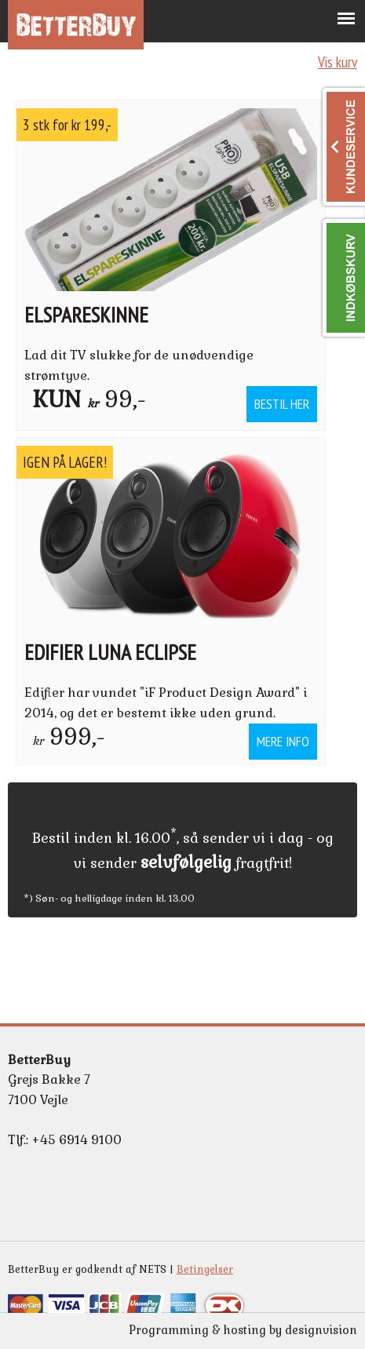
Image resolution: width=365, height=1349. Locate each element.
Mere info (283, 741)
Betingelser (205, 1269)
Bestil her (281, 404)
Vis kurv (337, 61)
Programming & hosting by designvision (243, 1330)
